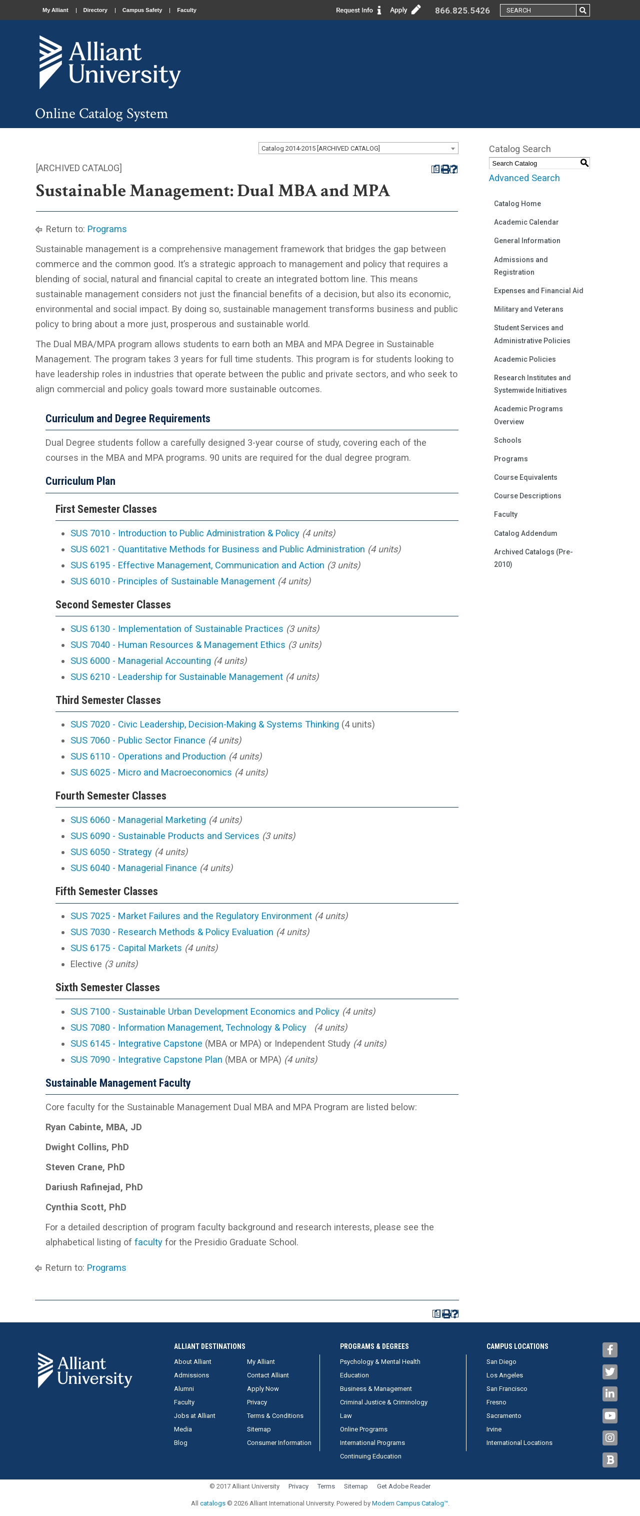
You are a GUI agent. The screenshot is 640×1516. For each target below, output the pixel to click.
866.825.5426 (462, 11)
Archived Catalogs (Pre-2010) (533, 558)
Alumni (184, 1388)
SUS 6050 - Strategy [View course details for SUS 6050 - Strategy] (111, 852)
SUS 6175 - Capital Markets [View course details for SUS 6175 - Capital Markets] (126, 948)
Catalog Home (517, 204)
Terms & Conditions (275, 1415)
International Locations (519, 1442)
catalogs (213, 1503)
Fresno (496, 1402)
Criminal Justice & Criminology (384, 1402)
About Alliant (193, 1361)
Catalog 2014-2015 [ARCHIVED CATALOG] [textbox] (321, 148)
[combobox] (358, 148)
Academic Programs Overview (528, 415)
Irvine (494, 1429)
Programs (107, 229)
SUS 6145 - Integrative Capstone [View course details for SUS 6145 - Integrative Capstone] (136, 1043)
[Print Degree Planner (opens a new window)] (435, 169)
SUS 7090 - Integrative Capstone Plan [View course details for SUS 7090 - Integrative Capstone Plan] (146, 1059)
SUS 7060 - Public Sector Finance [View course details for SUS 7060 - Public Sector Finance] (138, 740)
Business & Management (376, 1388)
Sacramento (504, 1415)
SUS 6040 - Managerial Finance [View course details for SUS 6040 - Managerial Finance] (133, 868)
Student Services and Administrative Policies (532, 334)
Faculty (186, 10)
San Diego (501, 1361)
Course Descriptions (528, 496)
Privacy (257, 1402)
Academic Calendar (526, 222)
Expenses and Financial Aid (539, 291)
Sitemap (259, 1429)
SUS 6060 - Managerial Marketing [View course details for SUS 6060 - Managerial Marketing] (138, 820)
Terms (326, 1486)
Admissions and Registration (521, 266)
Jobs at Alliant (195, 1415)
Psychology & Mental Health (380, 1361)
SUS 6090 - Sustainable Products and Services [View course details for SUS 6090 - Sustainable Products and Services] (165, 836)
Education (354, 1375)
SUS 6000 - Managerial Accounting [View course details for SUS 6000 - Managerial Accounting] (140, 660)
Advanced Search (524, 178)
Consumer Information (279, 1442)
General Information (527, 241)
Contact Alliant (268, 1375)
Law (346, 1415)
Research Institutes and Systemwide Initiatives (532, 384)
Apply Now (263, 1388)
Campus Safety (142, 10)
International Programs (372, 1442)
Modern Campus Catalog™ (410, 1503)
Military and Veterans (529, 309)
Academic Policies (525, 359)
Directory (96, 10)
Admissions (191, 1375)
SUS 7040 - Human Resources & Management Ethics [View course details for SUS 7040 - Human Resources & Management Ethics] (178, 644)
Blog (181, 1442)
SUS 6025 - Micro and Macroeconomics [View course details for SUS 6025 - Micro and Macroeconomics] (151, 772)
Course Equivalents (526, 477)
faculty (148, 1242)
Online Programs (364, 1429)
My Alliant (55, 10)
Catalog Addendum (526, 533)
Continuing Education (371, 1456)
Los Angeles (504, 1375)
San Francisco (507, 1388)
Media (183, 1429)
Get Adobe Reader (403, 1486)
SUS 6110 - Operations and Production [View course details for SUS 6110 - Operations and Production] (148, 756)
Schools (508, 440)
